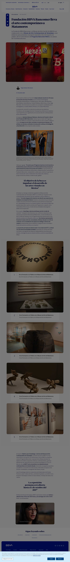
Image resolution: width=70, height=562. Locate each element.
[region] (35, 556)
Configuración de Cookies (7, 558)
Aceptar (51, 558)
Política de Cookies (36, 555)
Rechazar (60, 558)
